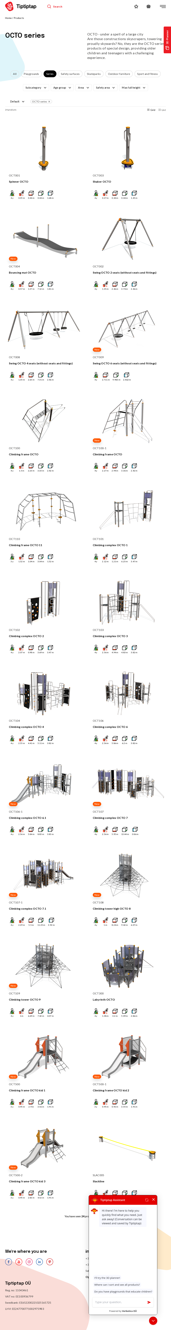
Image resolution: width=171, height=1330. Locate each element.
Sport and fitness (147, 73)
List (162, 109)
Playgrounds (31, 73)
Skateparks (94, 73)
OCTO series (41, 101)
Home (8, 17)
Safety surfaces (70, 73)
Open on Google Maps (100, 1276)
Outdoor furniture (119, 73)
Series (50, 73)
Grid (151, 109)
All (14, 73)
